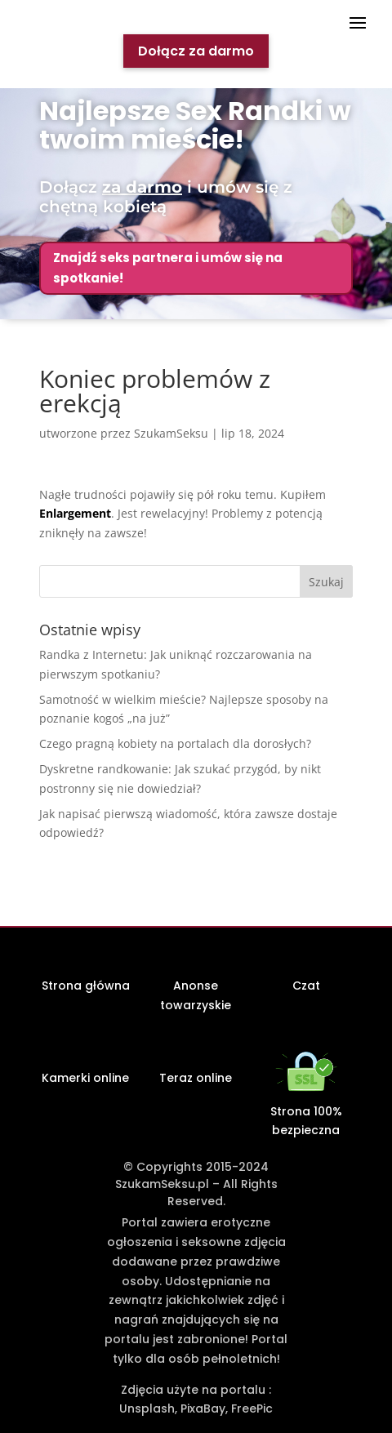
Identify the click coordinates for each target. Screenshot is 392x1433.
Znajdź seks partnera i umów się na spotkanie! (168, 268)
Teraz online (195, 1078)
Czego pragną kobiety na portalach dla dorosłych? (175, 743)
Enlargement (75, 513)
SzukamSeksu (171, 433)
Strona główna (86, 985)
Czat (306, 985)
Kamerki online (85, 1078)
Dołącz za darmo (196, 51)
